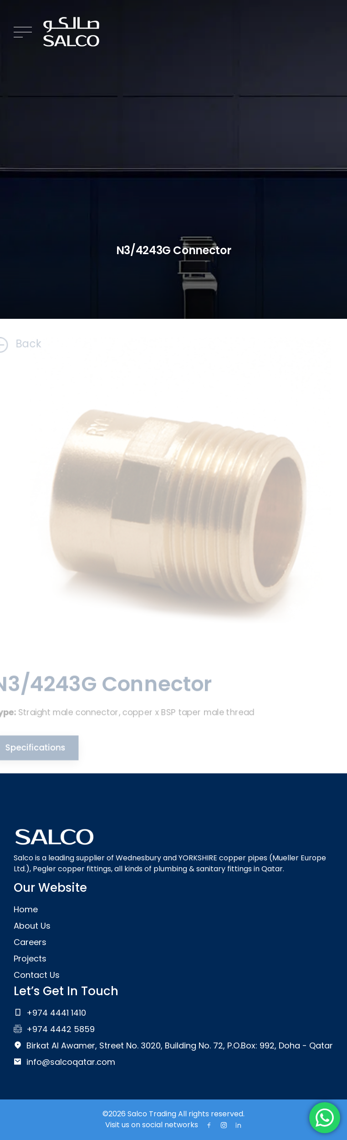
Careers (30, 942)
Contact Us (37, 975)
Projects (30, 958)
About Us (32, 925)
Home (26, 909)
